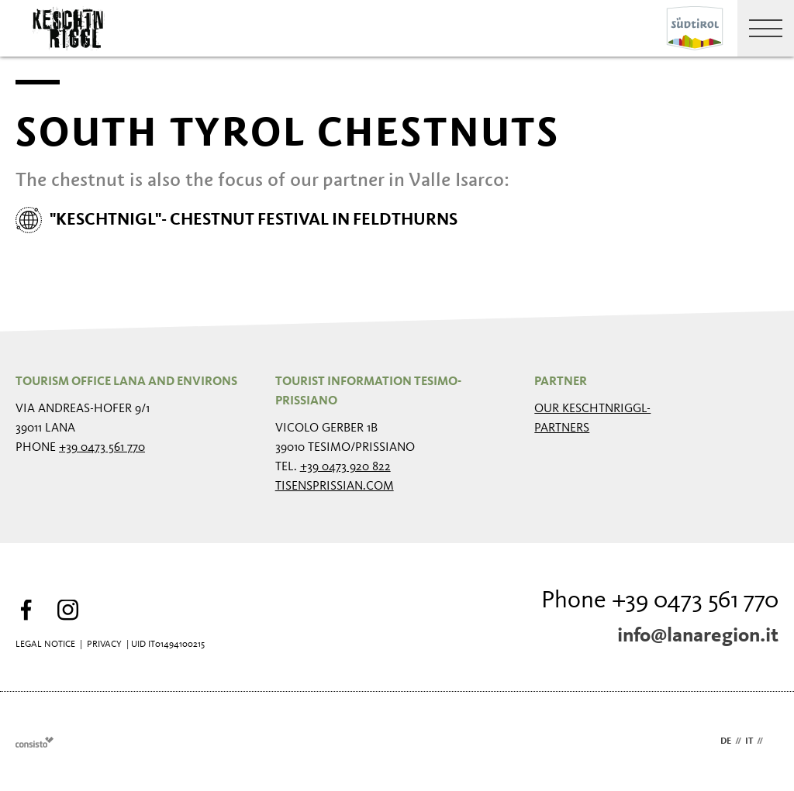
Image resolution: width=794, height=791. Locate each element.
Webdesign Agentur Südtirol (35, 741)
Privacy (104, 644)
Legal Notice (45, 644)
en (772, 741)
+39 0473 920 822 (345, 467)
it (749, 741)
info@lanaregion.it (697, 636)
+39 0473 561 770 (102, 448)
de (725, 741)
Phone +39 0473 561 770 (659, 601)
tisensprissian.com (334, 486)
